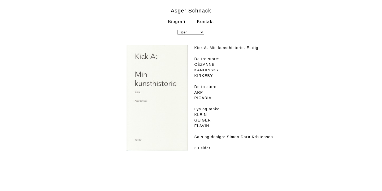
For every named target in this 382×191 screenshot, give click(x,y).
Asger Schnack (191, 11)
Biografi (176, 21)
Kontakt (205, 21)
